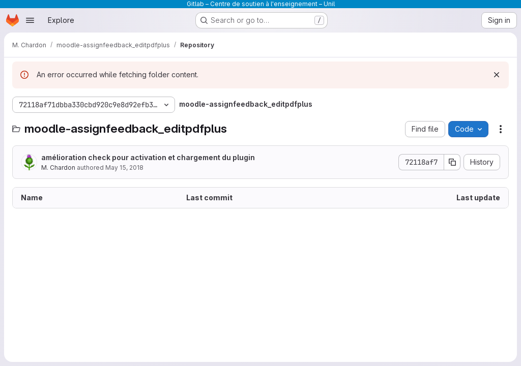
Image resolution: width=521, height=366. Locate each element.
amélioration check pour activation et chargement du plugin (148, 157)
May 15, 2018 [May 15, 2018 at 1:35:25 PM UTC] (124, 167)
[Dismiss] (496, 75)
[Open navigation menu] (30, 20)
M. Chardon (58, 167)
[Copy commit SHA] (452, 162)
